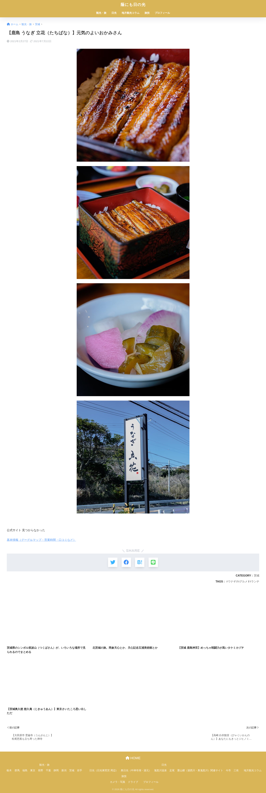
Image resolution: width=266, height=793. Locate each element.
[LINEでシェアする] (153, 562)
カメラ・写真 (117, 782)
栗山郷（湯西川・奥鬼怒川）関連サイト (200, 770)
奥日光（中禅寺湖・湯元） (136, 770)
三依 (236, 770)
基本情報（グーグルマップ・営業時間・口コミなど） (41, 540)
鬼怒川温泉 (160, 770)
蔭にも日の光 (133, 4)
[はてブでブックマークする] (139, 562)
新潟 (63, 770)
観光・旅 (101, 12)
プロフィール (162, 12)
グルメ (243, 581)
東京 (32, 770)
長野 (40, 770)
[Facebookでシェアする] (126, 562)
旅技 (147, 12)
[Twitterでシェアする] (112, 562)
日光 (114, 12)
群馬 (17, 770)
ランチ (255, 581)
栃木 (9, 770)
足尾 (172, 770)
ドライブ (133, 782)
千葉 (48, 770)
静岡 (56, 770)
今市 (228, 770)
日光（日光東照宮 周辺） (103, 770)
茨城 (256, 575)
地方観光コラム (130, 12)
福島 (24, 770)
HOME (133, 758)
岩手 (79, 770)
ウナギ (232, 581)
